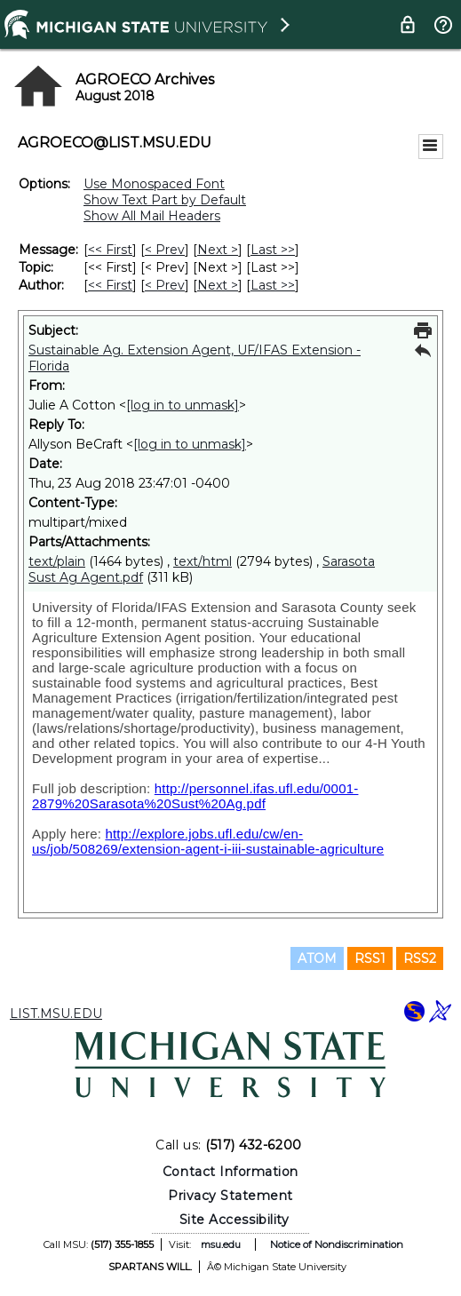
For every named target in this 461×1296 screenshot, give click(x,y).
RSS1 (369, 958)
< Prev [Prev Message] (165, 250)
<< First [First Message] (110, 250)
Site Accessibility (234, 1220)
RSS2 (419, 958)
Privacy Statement (230, 1196)
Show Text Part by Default (164, 200)
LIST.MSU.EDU (56, 1014)
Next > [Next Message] (217, 250)
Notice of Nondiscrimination (336, 1244)
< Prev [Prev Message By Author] (165, 285)
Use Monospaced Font (154, 184)
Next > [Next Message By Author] (217, 285)
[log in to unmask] (182, 405)
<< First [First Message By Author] (110, 285)
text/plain (56, 561)
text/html (202, 561)
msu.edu (221, 1244)
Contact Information (230, 1172)
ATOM (317, 958)
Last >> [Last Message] (272, 250)
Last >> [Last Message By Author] (272, 285)
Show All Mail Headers (151, 216)
